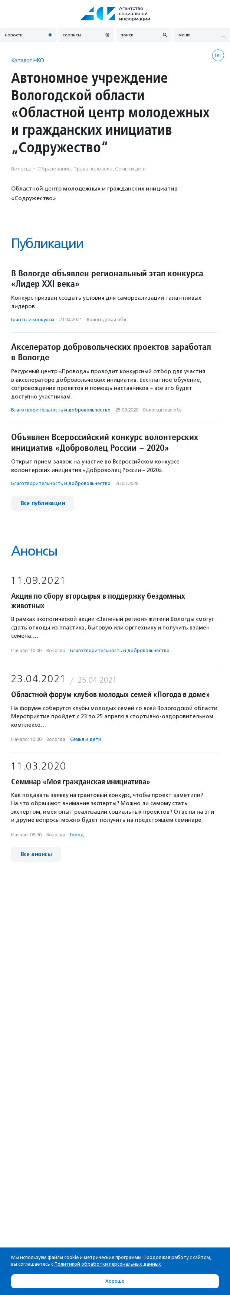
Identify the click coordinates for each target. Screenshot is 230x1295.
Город (77, 834)
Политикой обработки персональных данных (108, 1264)
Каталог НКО (27, 60)
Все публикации (42, 503)
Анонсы (34, 551)
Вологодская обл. (107, 319)
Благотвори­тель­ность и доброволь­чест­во (61, 410)
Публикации (47, 243)
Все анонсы (36, 854)
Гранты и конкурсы (32, 319)
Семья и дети (85, 739)
